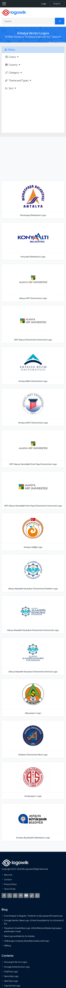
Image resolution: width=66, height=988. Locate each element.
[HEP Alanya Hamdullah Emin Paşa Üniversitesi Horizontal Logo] (33, 490)
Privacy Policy (10, 884)
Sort (9, 88)
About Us (8, 874)
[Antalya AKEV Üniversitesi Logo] (33, 407)
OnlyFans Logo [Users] (11, 971)
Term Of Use (9, 889)
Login (43, 4)
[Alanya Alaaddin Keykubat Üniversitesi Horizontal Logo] (33, 614)
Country (11, 64)
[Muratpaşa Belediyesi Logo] (33, 200)
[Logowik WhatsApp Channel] (37, 895)
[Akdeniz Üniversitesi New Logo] (33, 739)
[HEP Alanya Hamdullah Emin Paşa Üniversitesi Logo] (33, 448)
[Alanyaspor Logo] (33, 697)
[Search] (28, 21)
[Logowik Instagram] (15, 895)
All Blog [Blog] (7, 945)
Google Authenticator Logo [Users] (17, 966)
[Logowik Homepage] (14, 12)
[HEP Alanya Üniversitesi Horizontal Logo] (33, 324)
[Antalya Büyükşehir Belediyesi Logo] (33, 822)
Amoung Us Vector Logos (15, 962)
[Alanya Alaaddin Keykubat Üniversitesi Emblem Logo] (33, 573)
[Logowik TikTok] (31, 895)
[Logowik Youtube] (26, 895)
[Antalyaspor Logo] (33, 780)
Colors (10, 56)
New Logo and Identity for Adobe (19, 936)
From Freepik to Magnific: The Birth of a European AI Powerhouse (33, 916)
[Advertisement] (33, 112)
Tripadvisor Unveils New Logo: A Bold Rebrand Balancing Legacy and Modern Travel (33, 929)
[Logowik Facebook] (4, 895)
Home (52, 42)
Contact (8, 879)
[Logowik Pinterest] (20, 895)
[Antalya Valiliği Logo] (33, 531)
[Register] (57, 3)
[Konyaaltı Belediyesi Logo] (33, 241)
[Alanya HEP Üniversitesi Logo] (33, 282)
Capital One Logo (12, 985)
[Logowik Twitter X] (9, 895)
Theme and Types (17, 80)
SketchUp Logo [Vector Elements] (11, 976)
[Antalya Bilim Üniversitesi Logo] (33, 365)
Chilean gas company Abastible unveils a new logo (26, 941)
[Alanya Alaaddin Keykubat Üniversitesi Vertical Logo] (33, 656)
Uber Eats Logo (11, 981)
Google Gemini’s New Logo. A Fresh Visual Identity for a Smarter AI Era (34, 922)
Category (12, 72)
